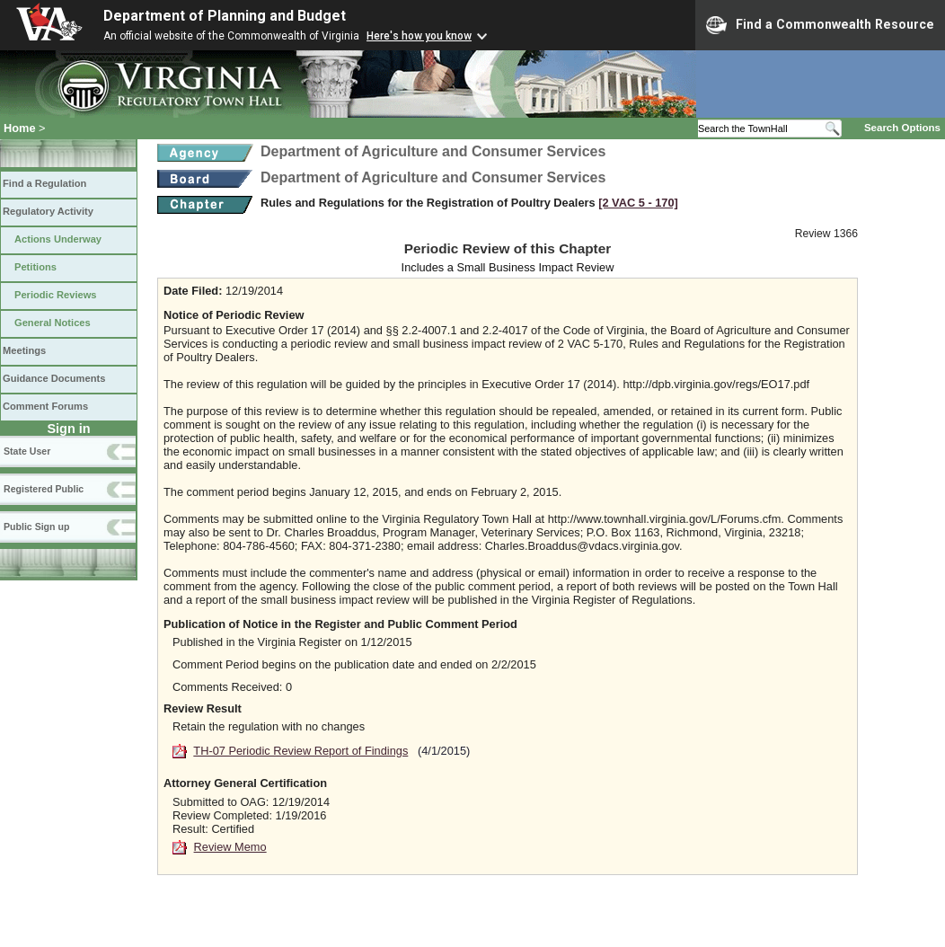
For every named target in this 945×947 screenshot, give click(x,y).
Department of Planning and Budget (224, 15)
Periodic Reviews (55, 294)
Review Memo (230, 847)
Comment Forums (45, 406)
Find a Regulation (44, 183)
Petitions (35, 266)
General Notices (52, 322)
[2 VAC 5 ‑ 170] (638, 202)
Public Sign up (36, 526)
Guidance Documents (54, 378)
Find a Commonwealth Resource (820, 25)
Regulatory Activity (48, 211)
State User (27, 451)
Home (20, 128)
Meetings (24, 350)
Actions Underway (58, 239)
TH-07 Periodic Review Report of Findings (300, 750)
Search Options (902, 127)
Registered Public (44, 488)
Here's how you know (419, 36)
